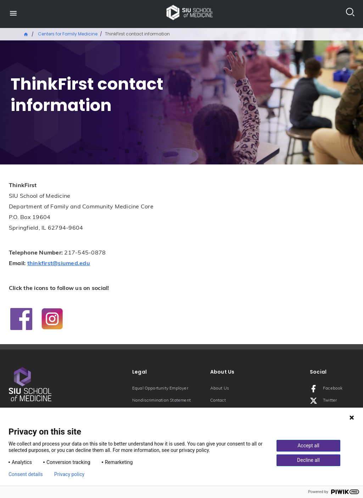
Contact (218, 400)
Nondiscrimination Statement (161, 400)
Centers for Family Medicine (67, 34)
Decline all (308, 460)
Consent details (26, 474)
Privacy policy (69, 474)
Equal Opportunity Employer (160, 388)
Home (26, 33)
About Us (219, 388)
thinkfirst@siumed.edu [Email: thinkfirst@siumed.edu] (58, 264)
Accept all (308, 445)
